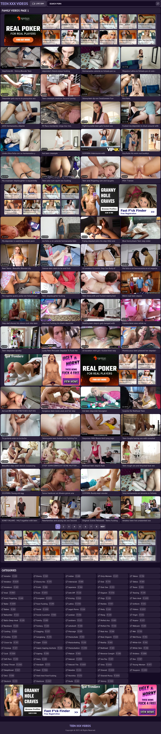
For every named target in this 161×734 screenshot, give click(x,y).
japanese (75, 587)
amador (10, 576)
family (42, 620)
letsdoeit (75, 626)
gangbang (44, 637)
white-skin (141, 648)
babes (10, 609)
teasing (139, 593)
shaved (107, 670)
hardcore (44, 681)
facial (42, 609)
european (44, 598)
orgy (105, 598)
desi (9, 675)
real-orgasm (109, 637)
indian (74, 576)
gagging (43, 631)
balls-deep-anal (14, 620)
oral (105, 582)
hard (42, 670)
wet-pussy (140, 637)
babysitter (11, 615)
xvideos (140, 653)
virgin (138, 615)
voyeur (139, 620)
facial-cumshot (46, 615)
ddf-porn (11, 659)
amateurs (11, 587)
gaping (42, 653)
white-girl (140, 642)
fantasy (42, 626)
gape (41, 642)
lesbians (75, 620)
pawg (106, 615)
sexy (106, 664)
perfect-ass (108, 620)
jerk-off (75, 593)
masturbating (77, 642)
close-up (11, 642)
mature (74, 653)
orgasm (107, 593)
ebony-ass (44, 582)
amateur (11, 582)
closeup (11, 648)
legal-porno (77, 609)
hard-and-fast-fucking (46, 676)
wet (138, 631)
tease (138, 587)
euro (42, 593)
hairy (41, 659)
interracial (76, 582)
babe (10, 604)
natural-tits (77, 664)
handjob (43, 664)
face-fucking (45, 604)
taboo (139, 576)
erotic (42, 587)
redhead (107, 648)
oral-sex (107, 587)
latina (74, 604)
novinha (75, 675)
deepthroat (12, 670)
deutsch (11, 681)
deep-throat (13, 664)
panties (106, 604)
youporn (140, 670)
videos (139, 609)
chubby (10, 637)
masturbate (76, 637)
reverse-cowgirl (110, 653)
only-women (109, 576)
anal (10, 593)
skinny (107, 681)
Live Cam (40, 3)
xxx (138, 659)
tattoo (139, 582)
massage (75, 631)
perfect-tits (108, 626)
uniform (139, 604)
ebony (42, 576)
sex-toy (107, 659)
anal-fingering (14, 598)
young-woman (142, 664)
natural (75, 659)
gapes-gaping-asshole (49, 648)
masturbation (77, 648)
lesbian (75, 615)
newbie (75, 670)
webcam (140, 626)
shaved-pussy (110, 675)
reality (106, 642)
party (105, 609)
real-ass (107, 631)
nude (74, 681)
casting (10, 631)
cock (10, 653)
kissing (74, 598)
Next (103, 527)
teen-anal (141, 598)
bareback (11, 626)
